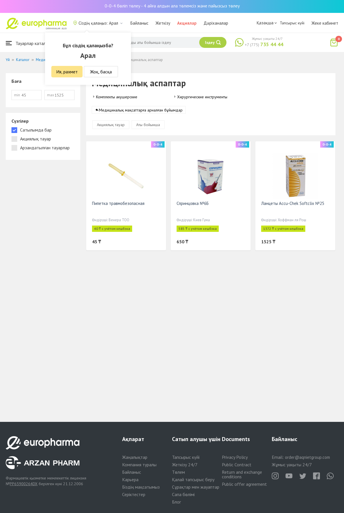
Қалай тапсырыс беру (193, 479)
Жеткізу (162, 23)
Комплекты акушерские (116, 96)
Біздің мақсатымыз (141, 487)
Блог (176, 502)
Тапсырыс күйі (292, 23)
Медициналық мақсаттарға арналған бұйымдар (141, 110)
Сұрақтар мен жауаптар (195, 487)
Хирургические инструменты (202, 96)
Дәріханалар (216, 23)
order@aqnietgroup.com (307, 457)
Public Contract (236, 464)
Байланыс (139, 23)
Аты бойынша (148, 124)
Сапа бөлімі (183, 494)
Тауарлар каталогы (29, 43)
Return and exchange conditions (242, 474)
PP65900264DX (24, 483)
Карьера (130, 479)
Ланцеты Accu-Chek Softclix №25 (292, 203)
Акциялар (187, 23)
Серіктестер (133, 494)
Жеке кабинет (324, 23)
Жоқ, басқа (101, 72)
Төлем (178, 472)
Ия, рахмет (67, 72)
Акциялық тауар (111, 124)
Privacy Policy (235, 457)
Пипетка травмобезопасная (118, 203)
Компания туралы (139, 464)
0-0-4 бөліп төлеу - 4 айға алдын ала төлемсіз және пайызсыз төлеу (172, 6)
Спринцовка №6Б (193, 203)
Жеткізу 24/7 (185, 464)
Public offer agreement (244, 484)
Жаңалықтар (134, 457)
